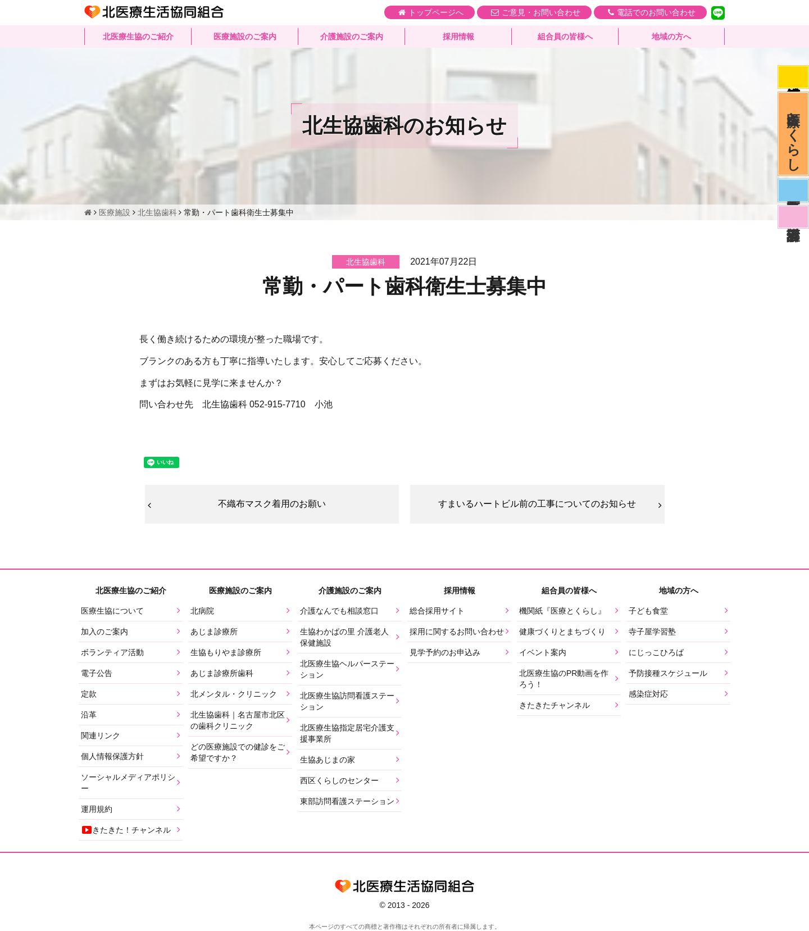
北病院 (202, 610)
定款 (89, 693)
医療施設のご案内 (244, 36)
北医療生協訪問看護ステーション (347, 701)
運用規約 (96, 809)
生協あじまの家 (327, 759)
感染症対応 (793, 77)
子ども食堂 (648, 610)
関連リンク (100, 735)
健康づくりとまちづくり (562, 631)
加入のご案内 (104, 631)
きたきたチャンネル (554, 705)
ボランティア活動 (112, 652)
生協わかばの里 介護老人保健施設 (344, 637)
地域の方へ (671, 36)
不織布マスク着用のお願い (272, 503)
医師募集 (793, 190)
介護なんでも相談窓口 (339, 610)
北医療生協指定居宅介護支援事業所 (347, 733)
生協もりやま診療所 (225, 652)
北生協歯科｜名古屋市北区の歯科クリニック (237, 720)
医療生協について (112, 610)
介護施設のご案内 (351, 36)
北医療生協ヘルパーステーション (347, 669)
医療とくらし (793, 133)
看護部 (793, 217)
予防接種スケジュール (668, 673)
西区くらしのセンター (339, 780)
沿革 (89, 714)
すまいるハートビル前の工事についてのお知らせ (537, 503)
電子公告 (96, 673)
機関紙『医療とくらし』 (562, 610)
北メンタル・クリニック (233, 693)
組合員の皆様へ (565, 36)
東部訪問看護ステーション (347, 801)
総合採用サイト (437, 610)
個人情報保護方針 (112, 756)
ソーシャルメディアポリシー (128, 783)
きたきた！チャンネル (126, 829)
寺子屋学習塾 (652, 631)
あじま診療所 (214, 631)
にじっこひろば (656, 652)
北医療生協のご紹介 (138, 36)
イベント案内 (542, 652)
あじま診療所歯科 (221, 673)
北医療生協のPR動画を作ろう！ (563, 679)
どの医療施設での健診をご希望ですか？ (237, 752)
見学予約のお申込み (445, 652)
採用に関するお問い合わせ (457, 631)
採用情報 (458, 36)
